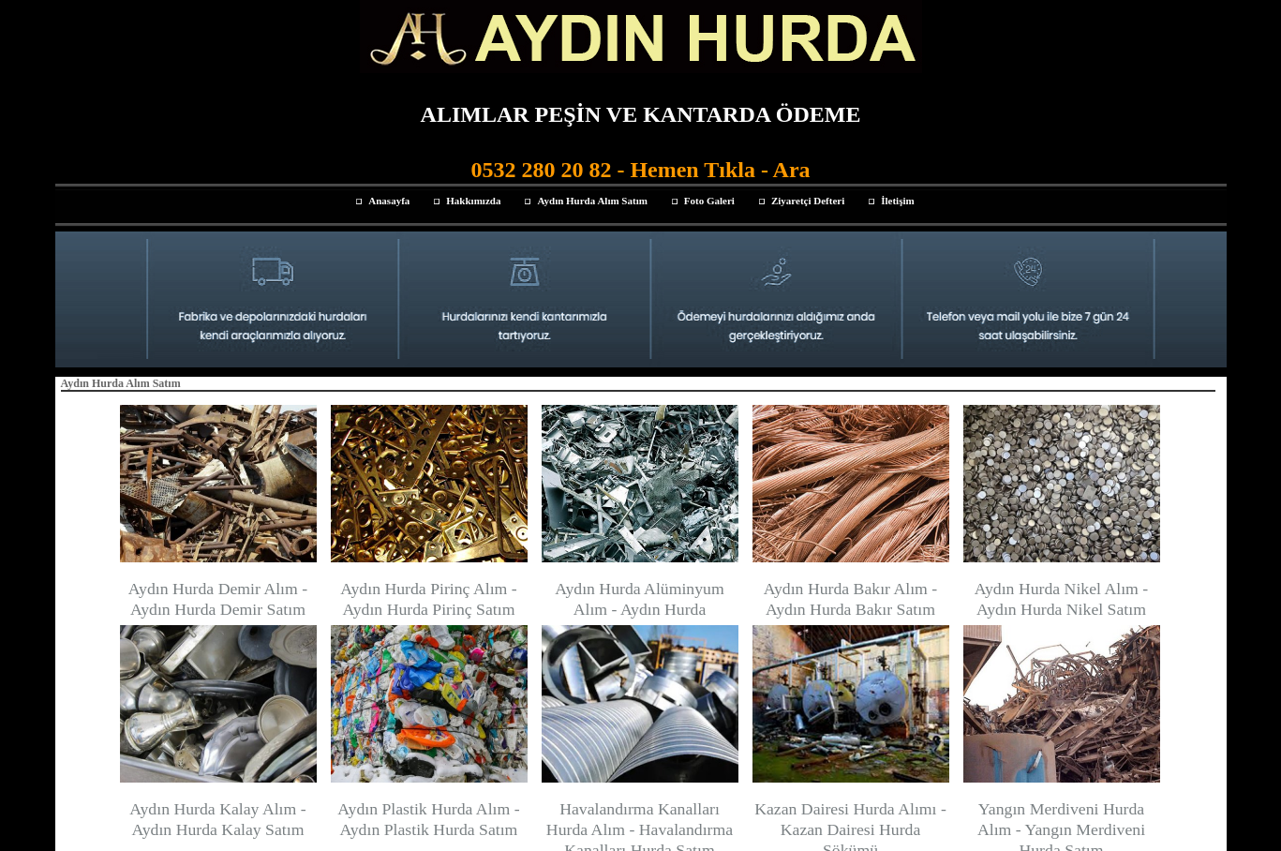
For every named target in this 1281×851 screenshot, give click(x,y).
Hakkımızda (473, 200)
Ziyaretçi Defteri (807, 200)
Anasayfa (389, 200)
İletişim (897, 200)
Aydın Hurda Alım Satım (592, 200)
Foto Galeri (709, 200)
